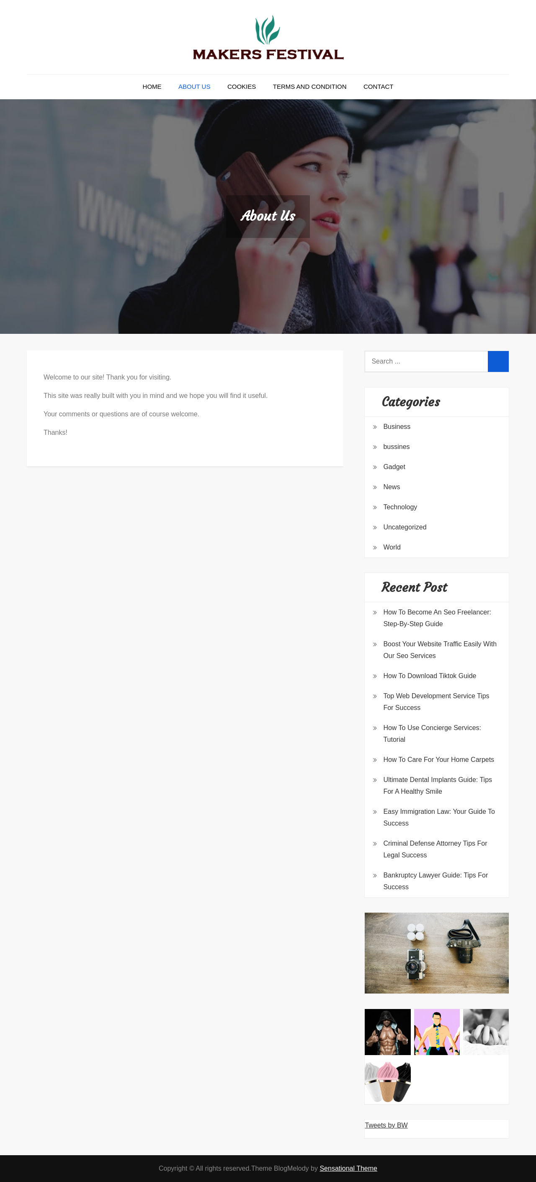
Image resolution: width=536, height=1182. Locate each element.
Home (152, 86)
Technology (400, 507)
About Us (194, 86)
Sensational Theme (348, 1168)
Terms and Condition (310, 86)
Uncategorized (404, 527)
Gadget (394, 466)
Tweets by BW (386, 1125)
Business (396, 426)
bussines (396, 446)
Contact (378, 86)
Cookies (241, 86)
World (392, 547)
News (391, 486)
